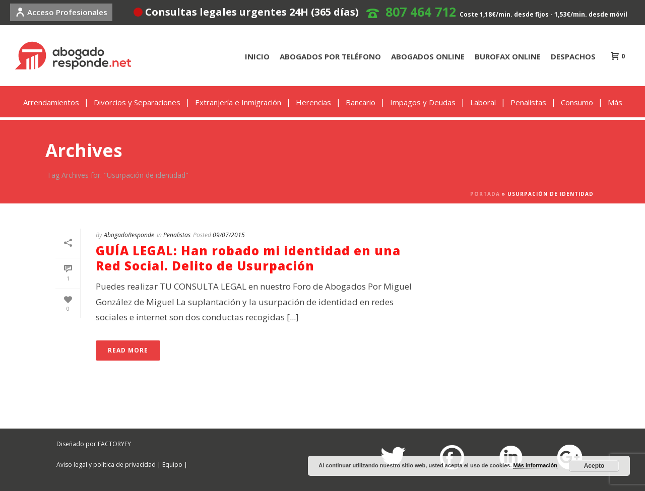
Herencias (313, 102)
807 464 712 (420, 11)
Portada (485, 193)
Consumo (577, 102)
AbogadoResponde (129, 235)
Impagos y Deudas (423, 102)
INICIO (257, 56)
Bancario (360, 102)
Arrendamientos (51, 102)
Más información (535, 465)
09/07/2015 (229, 235)
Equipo (172, 464)
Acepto (594, 465)
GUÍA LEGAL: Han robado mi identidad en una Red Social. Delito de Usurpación (248, 258)
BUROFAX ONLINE (508, 56)
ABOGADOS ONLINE (428, 56)
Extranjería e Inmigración (238, 102)
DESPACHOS (573, 56)
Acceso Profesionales (61, 12)
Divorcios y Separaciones (137, 102)
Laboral (483, 102)
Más (615, 102)
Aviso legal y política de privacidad (106, 464)
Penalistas (528, 102)
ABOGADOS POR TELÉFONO (330, 56)
